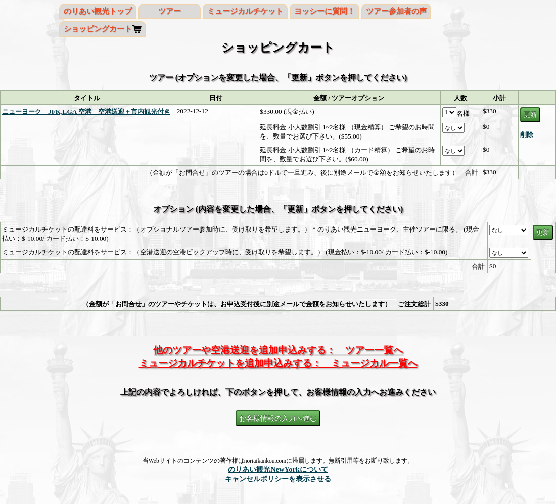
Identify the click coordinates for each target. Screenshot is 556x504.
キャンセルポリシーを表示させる (278, 479)
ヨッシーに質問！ (324, 11)
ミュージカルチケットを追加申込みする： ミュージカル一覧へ (278, 363)
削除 (526, 135)
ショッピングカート (98, 29)
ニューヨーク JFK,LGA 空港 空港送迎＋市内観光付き (86, 111)
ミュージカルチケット (245, 11)
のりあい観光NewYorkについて (278, 469)
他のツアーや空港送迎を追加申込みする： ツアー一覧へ (278, 350)
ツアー (169, 11)
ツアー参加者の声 (396, 11)
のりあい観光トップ (98, 11)
